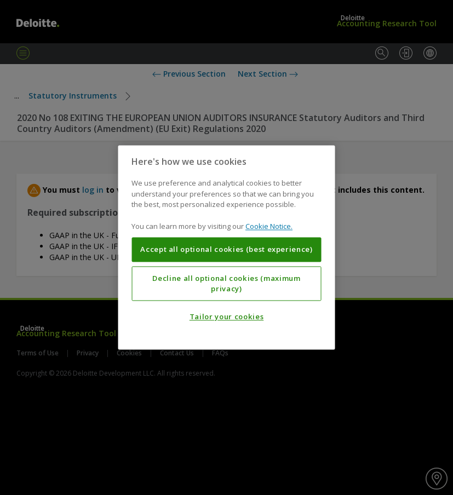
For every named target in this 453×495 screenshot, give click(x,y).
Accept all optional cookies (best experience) (226, 250)
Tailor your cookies (226, 317)
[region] (226, 247)
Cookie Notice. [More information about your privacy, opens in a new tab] (269, 226)
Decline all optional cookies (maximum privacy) (226, 283)
